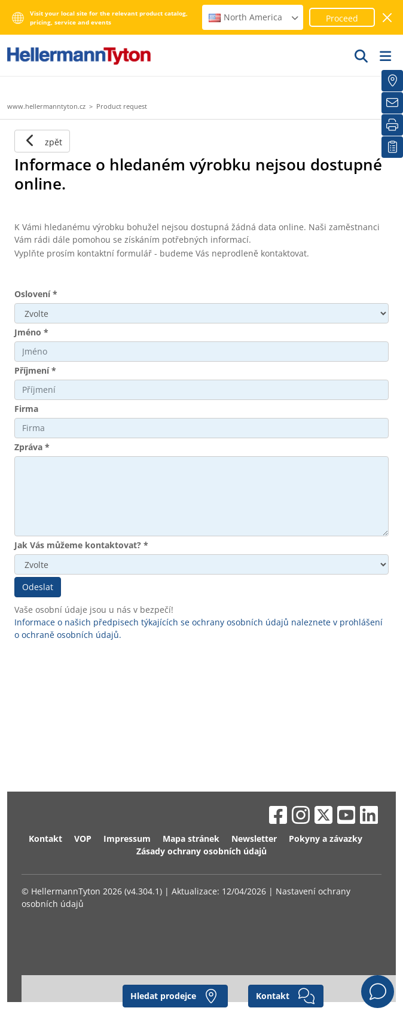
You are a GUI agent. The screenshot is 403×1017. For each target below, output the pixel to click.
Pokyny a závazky (325, 838)
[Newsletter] (392, 103)
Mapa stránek (191, 838)
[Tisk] (392, 125)
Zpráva (32, 447)
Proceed (342, 18)
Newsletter (254, 838)
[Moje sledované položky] (392, 147)
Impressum (127, 838)
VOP (82, 838)
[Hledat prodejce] (392, 80)
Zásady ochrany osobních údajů (201, 851)
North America (254, 17)
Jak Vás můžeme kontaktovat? (81, 545)
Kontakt (45, 838)
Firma (26, 408)
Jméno (31, 332)
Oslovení (35, 294)
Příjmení (35, 370)
